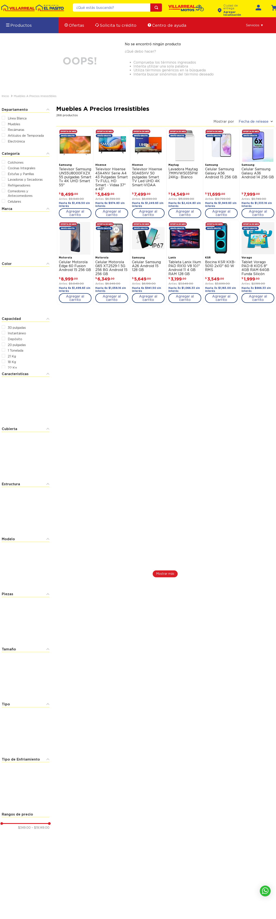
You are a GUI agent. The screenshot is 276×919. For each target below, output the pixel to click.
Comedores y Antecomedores (20, 193)
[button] (254, 25)
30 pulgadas (17, 327)
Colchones (16, 162)
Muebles (14, 124)
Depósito (15, 339)
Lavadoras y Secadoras (25, 179)
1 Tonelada (15, 350)
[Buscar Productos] (157, 7)
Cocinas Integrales (21, 168)
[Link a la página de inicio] (5, 96)
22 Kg (12, 367)
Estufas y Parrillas (21, 173)
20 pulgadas (17, 344)
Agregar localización (232, 13)
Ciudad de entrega (230, 7)
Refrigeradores (19, 185)
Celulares (14, 201)
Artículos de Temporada (26, 135)
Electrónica (16, 141)
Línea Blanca (17, 118)
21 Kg (12, 356)
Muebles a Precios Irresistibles (35, 95)
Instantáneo (17, 333)
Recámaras (16, 129)
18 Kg (12, 361)
